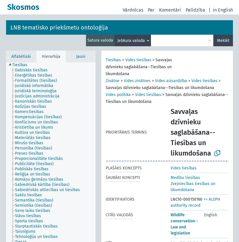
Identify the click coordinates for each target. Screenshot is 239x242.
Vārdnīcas (133, 10)
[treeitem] (22, 65)
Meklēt (223, 40)
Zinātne (113, 80)
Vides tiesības (138, 60)
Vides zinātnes (137, 80)
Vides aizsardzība (171, 80)
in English (223, 10)
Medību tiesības (185, 177)
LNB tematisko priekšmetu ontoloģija (59, 27)
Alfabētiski (21, 56)
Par (151, 10)
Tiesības (113, 60)
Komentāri (170, 10)
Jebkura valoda (131, 40)
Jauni (80, 56)
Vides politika (118, 94)
